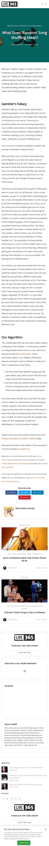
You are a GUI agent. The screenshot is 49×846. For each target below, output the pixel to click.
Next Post (24, 577)
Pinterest (24, 497)
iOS (39, 456)
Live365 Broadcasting (23, 463)
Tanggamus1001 (31, 478)
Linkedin (37, 492)
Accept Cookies (24, 843)
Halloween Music (35, 606)
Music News (21, 554)
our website (31, 438)
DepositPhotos (13, 481)
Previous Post (24, 525)
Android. (4, 460)
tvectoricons (40, 478)
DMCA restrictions (23, 354)
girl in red (12, 554)
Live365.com (24, 449)
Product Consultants (10, 438)
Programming (36, 26)
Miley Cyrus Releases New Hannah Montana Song (25, 784)
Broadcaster (24, 26)
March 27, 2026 (13, 787)
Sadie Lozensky (27, 508)
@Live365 (41, 463)
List (7, 606)
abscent (4, 481)
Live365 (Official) (7, 463)
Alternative (36, 554)
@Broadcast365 (7, 467)
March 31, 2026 (13, 780)
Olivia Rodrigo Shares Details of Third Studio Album (26, 768)
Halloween (14, 606)
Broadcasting (13, 26)
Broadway (24, 606)
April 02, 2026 (13, 770)
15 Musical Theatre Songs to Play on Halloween (24, 612)
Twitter (24, 492)
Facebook (11, 492)
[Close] (46, 829)
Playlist (24, 608)
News (29, 554)
